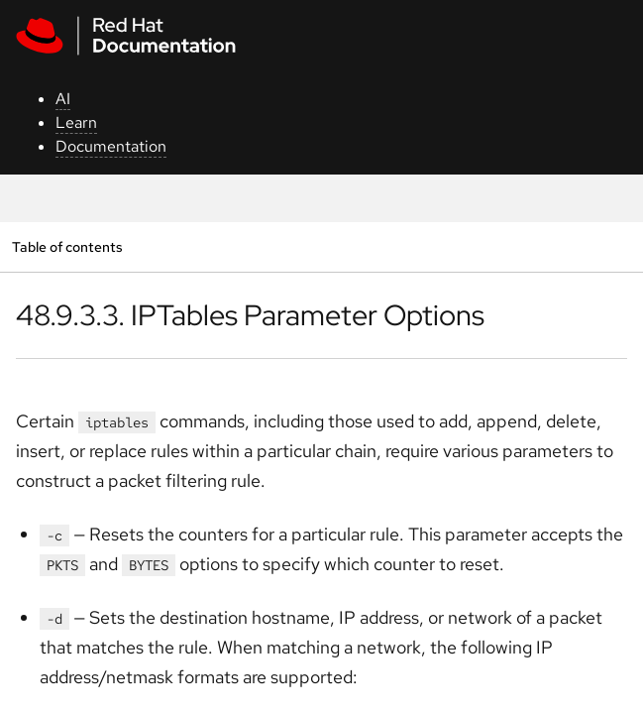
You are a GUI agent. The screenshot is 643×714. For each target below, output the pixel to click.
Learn (76, 122)
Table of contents (67, 246)
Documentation (110, 146)
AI (62, 98)
